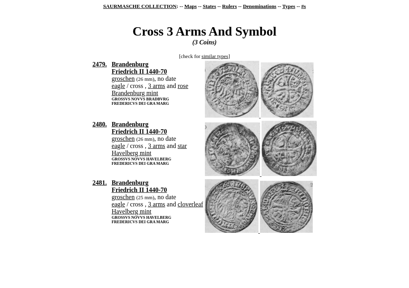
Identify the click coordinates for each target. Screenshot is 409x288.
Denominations (259, 6)
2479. (99, 64)
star (182, 145)
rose (183, 85)
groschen (123, 78)
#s (303, 6)
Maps (190, 6)
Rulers (229, 6)
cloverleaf (190, 204)
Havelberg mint (131, 153)
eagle (118, 85)
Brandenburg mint (134, 93)
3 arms (156, 85)
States (209, 6)
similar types (215, 56)
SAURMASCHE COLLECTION (140, 6)
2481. (99, 182)
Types (288, 6)
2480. (99, 124)
